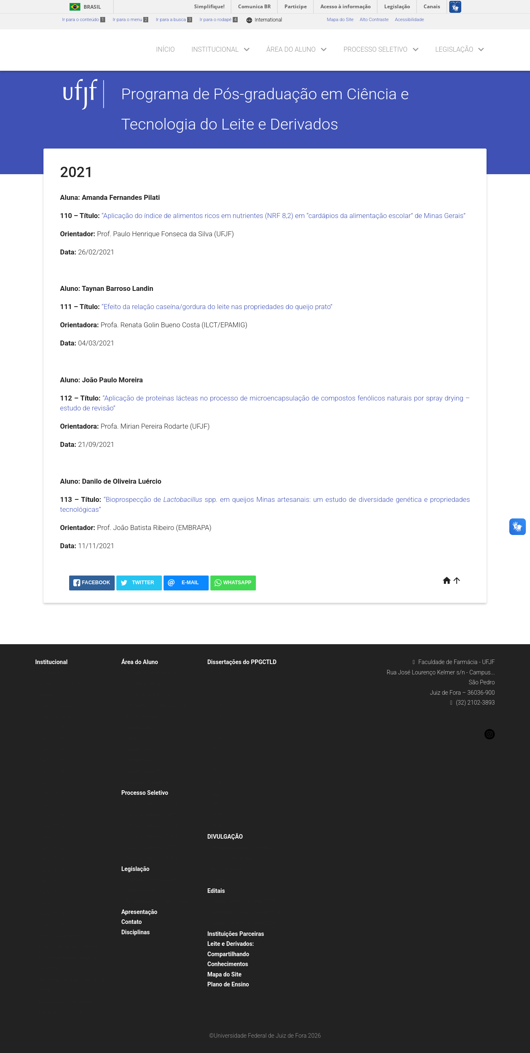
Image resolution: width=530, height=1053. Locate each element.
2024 (217, 826)
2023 (217, 815)
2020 (217, 782)
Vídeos (219, 880)
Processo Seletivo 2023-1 (151, 858)
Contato (131, 922)
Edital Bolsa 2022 (143, 749)
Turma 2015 (51, 859)
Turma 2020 (51, 804)
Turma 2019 (51, 815)
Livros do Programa (232, 858)
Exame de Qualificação (148, 695)
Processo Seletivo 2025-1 (151, 825)
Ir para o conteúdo (83, 19)
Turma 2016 (51, 848)
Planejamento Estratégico (65, 1002)
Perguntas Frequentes (148, 782)
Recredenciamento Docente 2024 (246, 912)
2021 (217, 793)
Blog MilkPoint (226, 869)
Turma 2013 (51, 881)
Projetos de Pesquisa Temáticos (72, 947)
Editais (216, 890)
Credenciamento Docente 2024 (243, 923)
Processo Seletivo (375, 49)
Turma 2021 (51, 793)
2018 (217, 760)
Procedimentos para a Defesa (155, 705)
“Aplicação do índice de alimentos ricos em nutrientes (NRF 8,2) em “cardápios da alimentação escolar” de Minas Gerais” (283, 215)
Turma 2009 (51, 925)
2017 (217, 749)
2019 (217, 771)
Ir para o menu (130, 19)
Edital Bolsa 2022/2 (145, 738)
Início (165, 49)
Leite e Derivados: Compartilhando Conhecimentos (230, 953)
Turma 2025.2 (53, 727)
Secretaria (49, 695)
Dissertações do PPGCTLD (242, 662)
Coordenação (53, 673)
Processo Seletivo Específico (155, 814)
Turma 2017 (51, 837)
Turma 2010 (51, 914)
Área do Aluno (291, 49)
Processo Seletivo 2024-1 (151, 836)
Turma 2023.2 (53, 760)
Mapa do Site (340, 19)
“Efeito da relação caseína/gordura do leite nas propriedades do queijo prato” (216, 306)
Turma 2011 (51, 903)
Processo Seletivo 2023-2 (151, 847)
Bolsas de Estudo (143, 717)
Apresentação (139, 912)
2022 (217, 804)
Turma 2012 (51, 892)
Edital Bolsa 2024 (143, 727)
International (264, 20)
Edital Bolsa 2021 (143, 760)
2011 (217, 683)
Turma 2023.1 (53, 771)
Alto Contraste (374, 19)
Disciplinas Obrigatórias (149, 683)
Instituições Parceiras (235, 934)
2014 (217, 717)
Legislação (454, 49)
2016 (217, 738)
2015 (217, 727)
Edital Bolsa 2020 (143, 771)
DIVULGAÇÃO (225, 836)
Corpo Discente (55, 717)
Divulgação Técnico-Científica (242, 847)
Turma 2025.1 (53, 738)
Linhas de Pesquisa (59, 936)
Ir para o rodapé (219, 19)
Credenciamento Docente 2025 (243, 901)
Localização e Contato (62, 1012)
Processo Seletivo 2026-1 (151, 803)
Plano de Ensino (228, 984)
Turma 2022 (51, 782)
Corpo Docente (54, 705)
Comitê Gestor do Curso (64, 683)
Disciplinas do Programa (150, 673)
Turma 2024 (51, 749)
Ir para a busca (174, 19)
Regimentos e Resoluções (152, 879)
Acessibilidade (409, 19)
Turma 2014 (51, 870)
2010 (217, 673)
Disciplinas (135, 932)
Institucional (214, 49)
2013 (217, 705)
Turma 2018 (51, 826)
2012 (217, 695)
